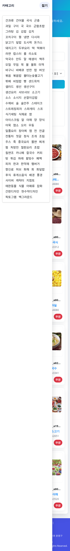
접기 (45, 5)
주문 (58, 190)
